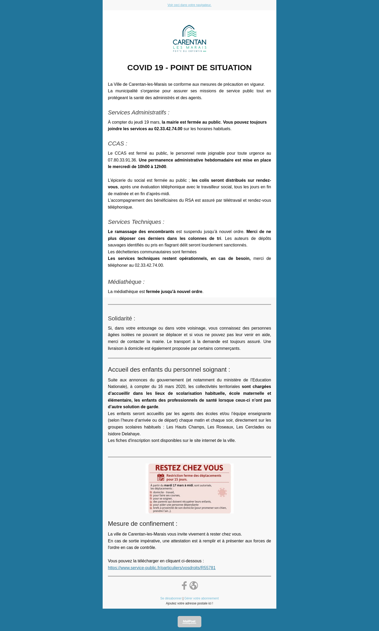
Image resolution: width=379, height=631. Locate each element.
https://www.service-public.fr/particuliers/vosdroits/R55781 (162, 568)
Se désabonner (171, 598)
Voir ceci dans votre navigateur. (190, 5)
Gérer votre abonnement (201, 598)
